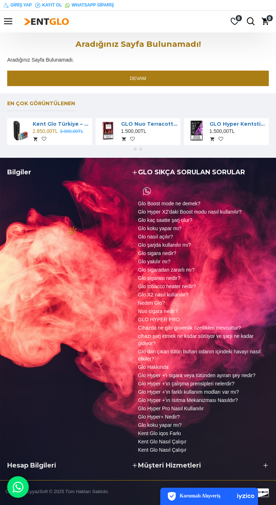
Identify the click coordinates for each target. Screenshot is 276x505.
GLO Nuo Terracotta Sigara (149, 124)
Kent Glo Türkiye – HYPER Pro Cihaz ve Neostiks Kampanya (61, 124)
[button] (135, 149)
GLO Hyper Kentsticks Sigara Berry (238, 124)
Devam (138, 78)
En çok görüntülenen (41, 103)
